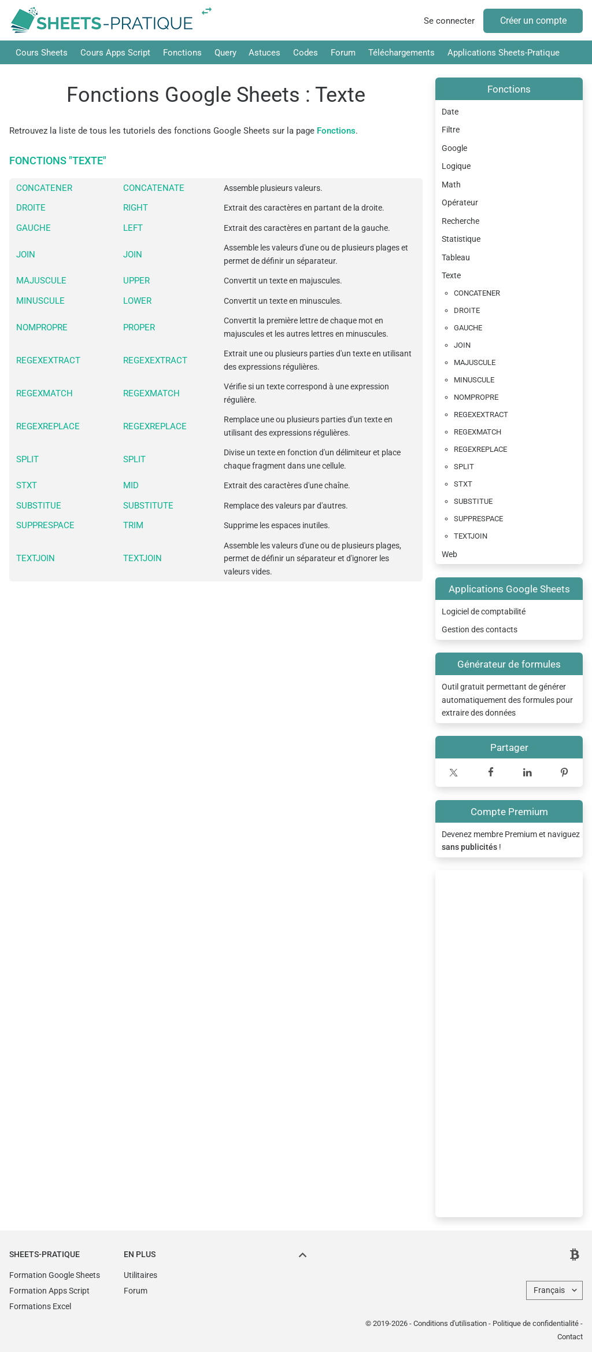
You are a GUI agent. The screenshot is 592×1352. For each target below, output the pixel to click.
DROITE (31, 207)
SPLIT (27, 459)
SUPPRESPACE (45, 525)
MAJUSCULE (41, 280)
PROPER (139, 327)
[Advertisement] (509, 1043)
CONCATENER (44, 188)
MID (131, 485)
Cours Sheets (42, 52)
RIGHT (135, 207)
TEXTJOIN (35, 558)
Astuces (264, 52)
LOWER (137, 301)
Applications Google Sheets (509, 589)
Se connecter (449, 21)
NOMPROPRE (42, 327)
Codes (305, 52)
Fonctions (182, 52)
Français (549, 1290)
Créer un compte (533, 20)
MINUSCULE (40, 301)
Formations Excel (40, 1306)
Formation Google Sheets (54, 1275)
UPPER (136, 280)
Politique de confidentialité (536, 1323)
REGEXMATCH (44, 393)
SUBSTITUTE (148, 505)
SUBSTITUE (38, 505)
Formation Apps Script (49, 1290)
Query (225, 52)
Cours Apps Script (115, 52)
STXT (26, 485)
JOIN (25, 254)
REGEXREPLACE (48, 426)
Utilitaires (140, 1275)
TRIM (133, 525)
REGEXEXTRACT (48, 360)
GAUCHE (33, 228)
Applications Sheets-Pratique (503, 52)
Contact (570, 1336)
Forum (343, 52)
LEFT (133, 228)
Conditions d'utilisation (450, 1323)
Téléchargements (401, 52)
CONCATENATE (153, 188)
